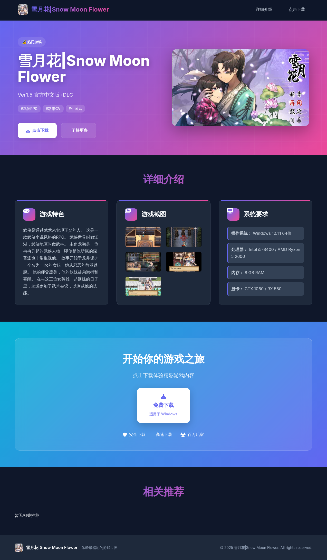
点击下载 (297, 9)
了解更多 (79, 130)
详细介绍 (264, 9)
